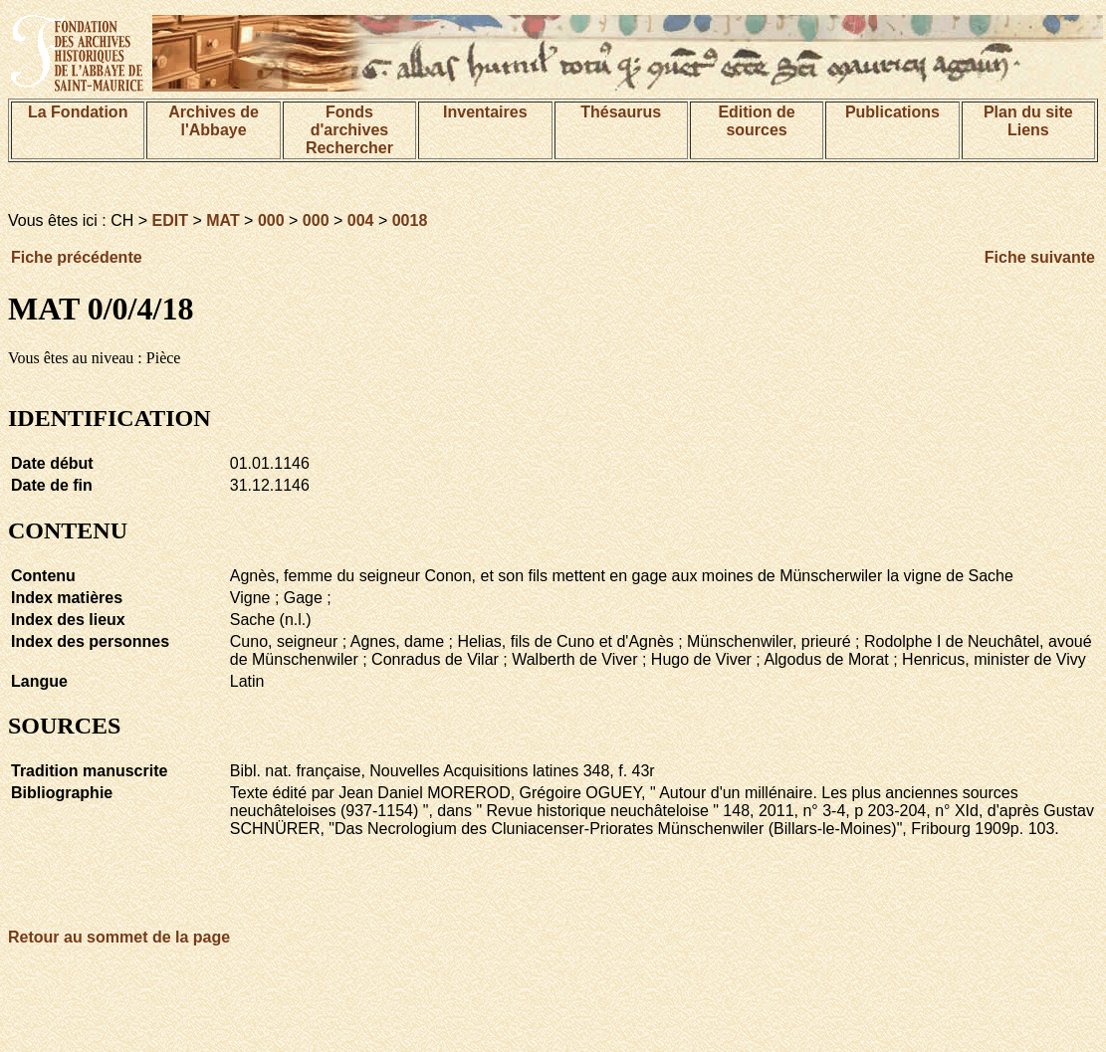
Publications (892, 112)
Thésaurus (620, 112)
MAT (222, 220)
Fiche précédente (76, 257)
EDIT (170, 220)
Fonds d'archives (350, 121)
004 (360, 220)
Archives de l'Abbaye (213, 121)
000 (271, 220)
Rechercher (349, 147)
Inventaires (485, 112)
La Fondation (77, 112)
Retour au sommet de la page (119, 937)
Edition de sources (756, 121)
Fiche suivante (1040, 257)
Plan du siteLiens (1028, 121)
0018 (410, 220)
